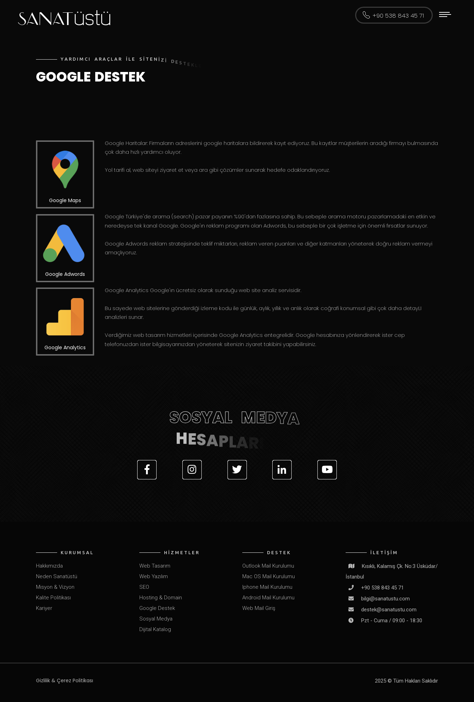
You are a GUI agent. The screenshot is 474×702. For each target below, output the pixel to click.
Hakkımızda (49, 566)
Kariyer (44, 608)
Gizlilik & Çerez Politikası (64, 680)
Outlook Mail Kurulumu (268, 566)
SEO (144, 587)
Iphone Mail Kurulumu (267, 587)
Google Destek (157, 608)
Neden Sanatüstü (56, 576)
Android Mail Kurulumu (268, 597)
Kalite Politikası (53, 597)
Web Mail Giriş (258, 608)
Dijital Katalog (155, 629)
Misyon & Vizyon (55, 587)
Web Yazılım (153, 576)
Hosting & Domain (160, 597)
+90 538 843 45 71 (398, 16)
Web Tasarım (154, 566)
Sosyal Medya (155, 619)
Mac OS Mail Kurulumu (268, 576)
